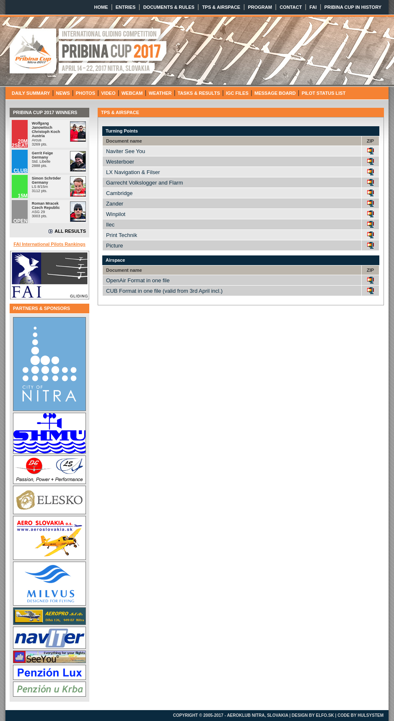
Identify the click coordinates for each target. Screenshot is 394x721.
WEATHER (160, 93)
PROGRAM (260, 7)
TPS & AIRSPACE (221, 7)
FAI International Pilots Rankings (49, 244)
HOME (101, 7)
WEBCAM (132, 93)
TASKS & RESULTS (199, 93)
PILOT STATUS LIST (324, 93)
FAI (312, 7)
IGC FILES (237, 93)
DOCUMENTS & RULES (168, 7)
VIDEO (108, 93)
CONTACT (291, 7)
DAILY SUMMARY (31, 93)
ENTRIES (126, 7)
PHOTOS (85, 93)
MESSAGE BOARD (275, 93)
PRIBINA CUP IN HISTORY (352, 7)
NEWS (63, 93)
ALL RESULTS (70, 231)
